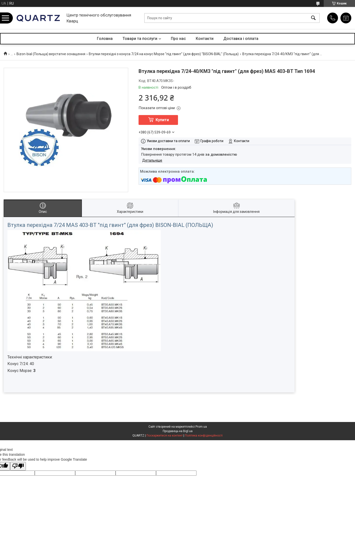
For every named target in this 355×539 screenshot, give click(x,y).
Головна (105, 38)
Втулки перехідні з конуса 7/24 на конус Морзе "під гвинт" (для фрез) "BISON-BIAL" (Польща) (164, 54)
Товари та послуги (140, 38)
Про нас (178, 38)
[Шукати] (313, 18)
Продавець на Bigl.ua (178, 431)
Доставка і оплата (240, 38)
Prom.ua (201, 426)
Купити (162, 120)
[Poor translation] (18, 466)
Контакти (204, 38)
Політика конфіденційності (204, 435)
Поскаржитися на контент (164, 435)
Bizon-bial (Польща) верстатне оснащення (51, 54)
